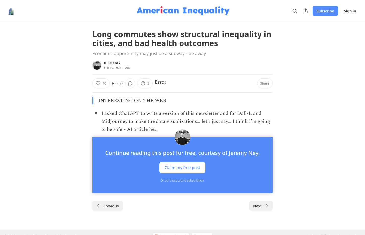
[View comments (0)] (130, 83)
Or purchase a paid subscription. (183, 180)
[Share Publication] (306, 11)
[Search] (295, 11)
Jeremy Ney (112, 63)
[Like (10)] (101, 83)
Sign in (350, 10)
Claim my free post (182, 167)
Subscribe (325, 10)
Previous (107, 205)
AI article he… (142, 129)
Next (261, 205)
